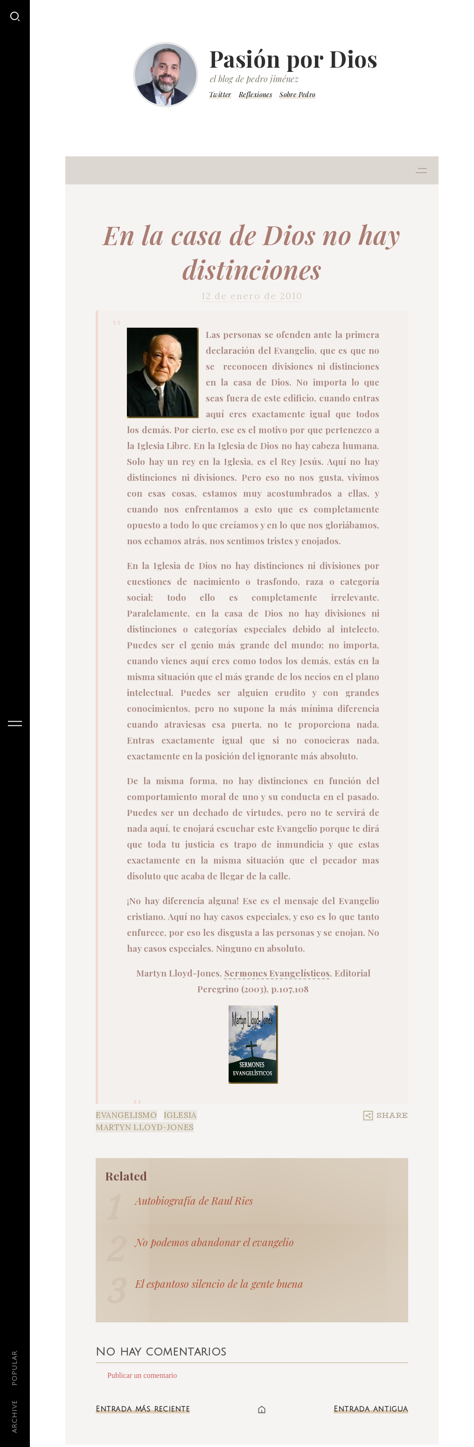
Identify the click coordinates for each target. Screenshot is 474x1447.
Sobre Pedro (297, 94)
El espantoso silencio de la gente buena (219, 1284)
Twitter (220, 94)
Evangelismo (126, 1115)
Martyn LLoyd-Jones (145, 1127)
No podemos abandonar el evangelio (214, 1242)
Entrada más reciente (143, 1409)
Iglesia (180, 1115)
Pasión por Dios (293, 58)
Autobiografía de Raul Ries (194, 1201)
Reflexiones (255, 94)
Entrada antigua (371, 1409)
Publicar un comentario (142, 1375)
